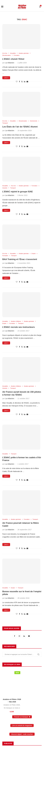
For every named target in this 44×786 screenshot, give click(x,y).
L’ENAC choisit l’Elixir (13, 59)
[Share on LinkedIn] (24, 81)
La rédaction (9, 63)
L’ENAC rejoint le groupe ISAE (17, 191)
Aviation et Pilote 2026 (12, 705)
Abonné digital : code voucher (22, 734)
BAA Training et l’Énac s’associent (19, 259)
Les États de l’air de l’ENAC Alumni (20, 127)
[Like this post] (16, 81)
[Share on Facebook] (19, 81)
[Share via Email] (27, 81)
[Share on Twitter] (22, 81)
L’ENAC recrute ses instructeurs (18, 327)
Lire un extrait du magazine (22, 725)
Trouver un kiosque (22, 717)
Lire (6, 78)
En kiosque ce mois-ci (12, 708)
